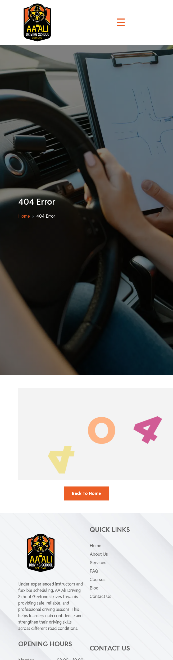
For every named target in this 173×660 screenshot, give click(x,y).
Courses (98, 579)
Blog (94, 588)
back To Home (86, 493)
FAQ (94, 571)
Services (98, 562)
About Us (99, 554)
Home (24, 216)
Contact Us (100, 596)
